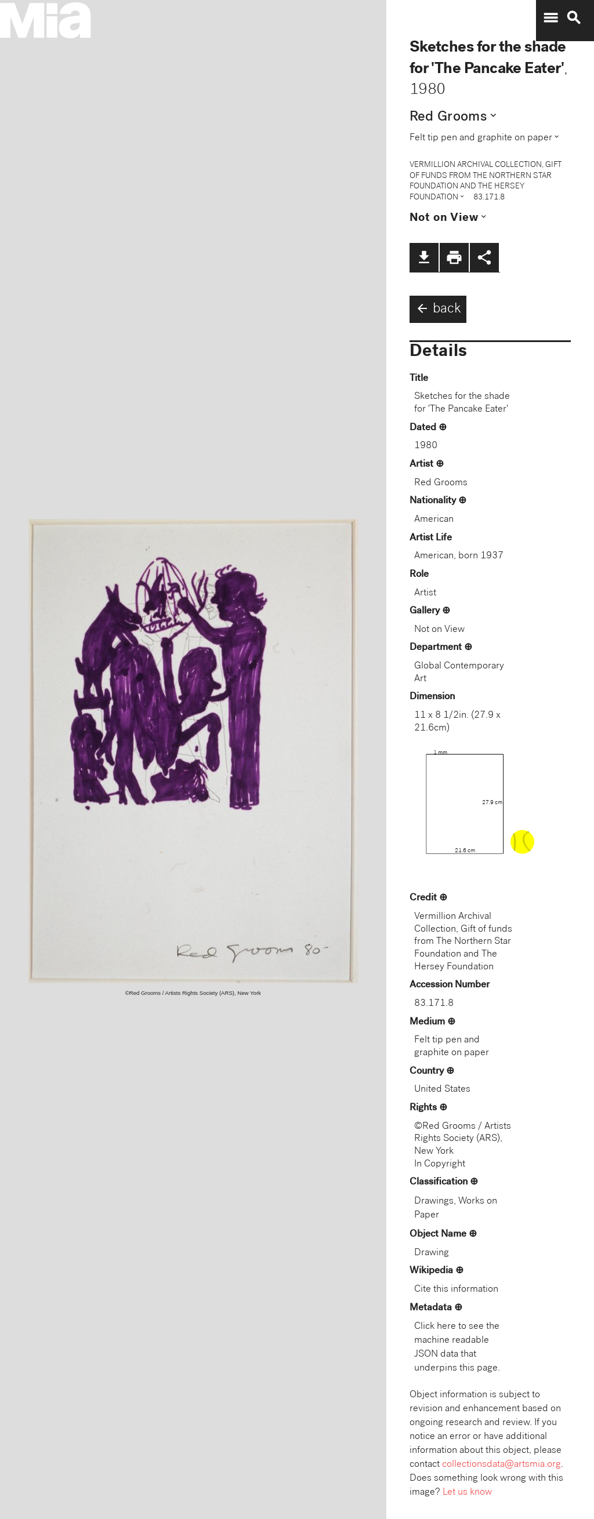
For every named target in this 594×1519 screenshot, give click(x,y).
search (573, 18)
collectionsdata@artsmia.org (501, 1465)
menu (550, 18)
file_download (424, 257)
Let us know (467, 1493)
